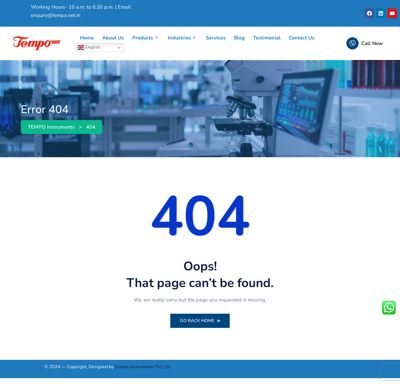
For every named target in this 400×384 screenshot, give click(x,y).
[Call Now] (352, 43)
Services (216, 37)
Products (145, 38)
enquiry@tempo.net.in (55, 15)
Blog (239, 37)
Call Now (372, 43)
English (89, 47)
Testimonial (267, 37)
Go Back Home (200, 321)
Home (87, 37)
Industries (182, 38)
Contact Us (301, 37)
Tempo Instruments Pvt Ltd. (143, 367)
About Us (113, 37)
